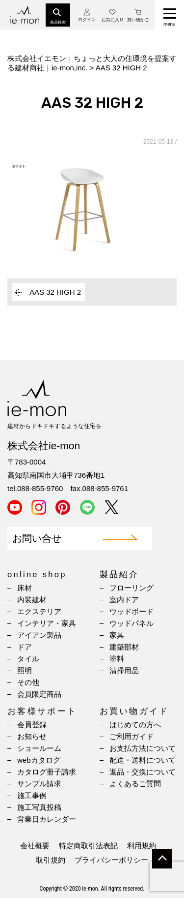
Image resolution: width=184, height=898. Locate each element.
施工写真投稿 (39, 807)
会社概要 (35, 845)
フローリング (131, 588)
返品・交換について (142, 772)
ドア (24, 647)
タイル (28, 658)
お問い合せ (36, 538)
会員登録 (32, 724)
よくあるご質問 (135, 783)
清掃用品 (124, 670)
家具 (116, 635)
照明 (24, 670)
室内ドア (124, 599)
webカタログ (38, 760)
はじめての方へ (135, 724)
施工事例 (32, 795)
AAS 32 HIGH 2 (55, 292)
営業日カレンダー (46, 819)
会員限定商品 (39, 694)
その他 (28, 682)
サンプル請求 (39, 783)
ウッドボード (131, 611)
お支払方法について (142, 748)
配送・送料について (142, 760)
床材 (24, 588)
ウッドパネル (131, 623)
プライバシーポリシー (111, 860)
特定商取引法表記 (88, 845)
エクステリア (39, 611)
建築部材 (124, 647)
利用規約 (142, 845)
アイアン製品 (39, 635)
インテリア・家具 (46, 623)
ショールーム (39, 748)
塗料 (116, 658)
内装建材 (32, 599)
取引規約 (50, 860)
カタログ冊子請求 (46, 772)
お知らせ (32, 736)
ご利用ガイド (131, 736)
